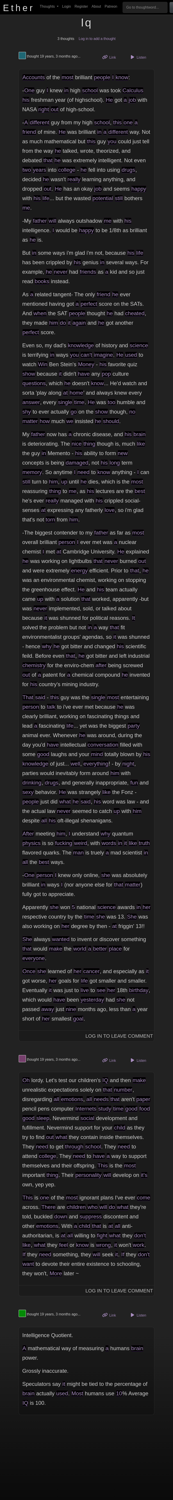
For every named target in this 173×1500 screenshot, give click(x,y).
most (67, 77)
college (66, 170)
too (111, 402)
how (45, 421)
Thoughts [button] (48, 6)
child (119, 1128)
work (138, 1245)
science (139, 345)
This (103, 1165)
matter (30, 421)
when (40, 313)
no (132, 412)
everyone (34, 958)
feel (63, 1245)
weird (80, 843)
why (47, 646)
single (65, 402)
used (131, 355)
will (52, 221)
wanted (60, 939)
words (109, 843)
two (27, 170)
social (87, 1118)
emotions (72, 1099)
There (48, 1207)
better (100, 949)
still (119, 198)
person (67, 542)
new (123, 453)
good (43, 754)
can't (86, 355)
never (60, 272)
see (101, 990)
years (39, 170)
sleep (42, 1118)
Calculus (133, 90)
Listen (137, 57)
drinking (32, 783)
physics (32, 843)
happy (138, 189)
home (76, 393)
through (74, 1147)
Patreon (111, 6)
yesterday (92, 1000)
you (112, 141)
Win (42, 364)
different (39, 122)
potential (103, 198)
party (134, 726)
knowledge (81, 345)
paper (143, 1099)
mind (97, 754)
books (42, 281)
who (93, 1207)
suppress (91, 1216)
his (26, 100)
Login (66, 6)
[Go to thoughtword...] (145, 7)
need (83, 472)
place (115, 949)
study (104, 1109)
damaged (77, 463)
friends (88, 272)
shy (27, 412)
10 (119, 1393)
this (117, 122)
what (65, 802)
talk (51, 707)
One (29, 90)
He (109, 100)
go (74, 412)
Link (111, 57)
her (146, 907)
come (143, 1197)
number (123, 1090)
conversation (103, 745)
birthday (138, 990)
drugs (128, 170)
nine (71, 1009)
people (102, 77)
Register (81, 6)
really (74, 179)
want (28, 1264)
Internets (85, 1109)
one (128, 122)
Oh (26, 1080)
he (58, 151)
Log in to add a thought (97, 39)
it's (144, 1175)
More (56, 1273)
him (53, 323)
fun (134, 783)
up (64, 482)
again (79, 323)
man (78, 853)
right (43, 109)
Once (29, 971)
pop (106, 374)
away (47, 1009)
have (84, 374)
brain (140, 434)
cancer (91, 971)
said (40, 697)
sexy (28, 792)
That (28, 697)
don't (140, 1235)
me (26, 208)
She (132, 917)
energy (79, 570)
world (79, 949)
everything (95, 764)
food (144, 1109)
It (133, 618)
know (122, 77)
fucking (63, 843)
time (79, 402)
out (54, 109)
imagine (103, 355)
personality (88, 1175)
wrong (103, 1245)
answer (31, 402)
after (101, 665)
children (76, 1207)
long (115, 463)
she (105, 875)
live (85, 990)
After (28, 834)
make (55, 949)
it (69, 323)
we (69, 421)
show (29, 374)
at (65, 393)
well (75, 764)
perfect (89, 304)
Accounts (34, 77)
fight (102, 1235)
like (141, 444)
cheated (134, 313)
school (90, 90)
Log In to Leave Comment (119, 1036)
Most (77, 1393)
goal (78, 1019)
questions (34, 383)
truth (144, 843)
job (132, 100)
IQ (105, 1080)
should (111, 421)
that (47, 160)
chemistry (34, 665)
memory (32, 472)
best (140, 491)
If (24, 1254)
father (40, 221)
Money (86, 364)
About (96, 6)
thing (89, 444)
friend (29, 132)
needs (101, 1099)
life (45, 198)
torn (50, 519)
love (110, 510)
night (128, 764)
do (63, 323)
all (44, 820)
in (66, 90)
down (60, 1216)
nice (77, 444)
